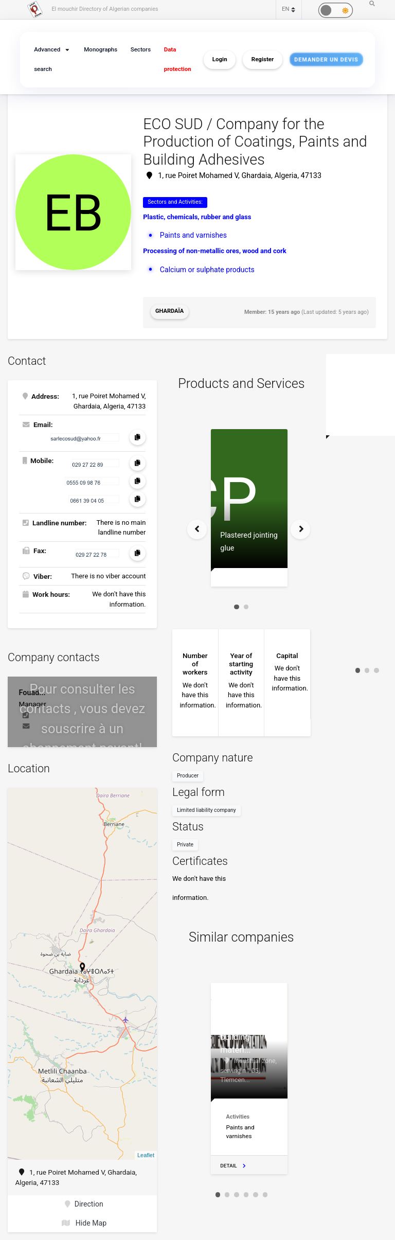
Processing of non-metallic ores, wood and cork (214, 250)
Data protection (175, 59)
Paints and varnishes (192, 234)
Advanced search (46, 59)
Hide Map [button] (84, 1219)
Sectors (139, 49)
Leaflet (145, 1152)
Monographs (101, 49)
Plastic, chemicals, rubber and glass (197, 216)
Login (219, 59)
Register (263, 59)
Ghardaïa (169, 310)
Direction (84, 1201)
